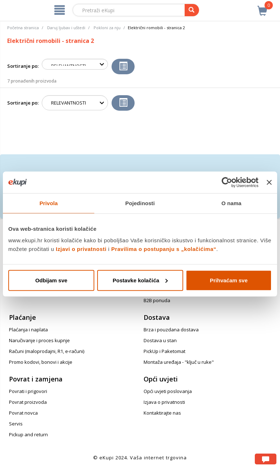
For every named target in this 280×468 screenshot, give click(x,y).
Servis (16, 423)
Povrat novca (23, 413)
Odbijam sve (51, 280)
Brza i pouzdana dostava (171, 329)
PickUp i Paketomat (164, 351)
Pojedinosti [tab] (140, 203)
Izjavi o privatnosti (81, 249)
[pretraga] (192, 10)
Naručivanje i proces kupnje (39, 340)
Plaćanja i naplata (28, 329)
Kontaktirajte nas (162, 413)
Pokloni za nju (107, 27)
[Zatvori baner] (269, 182)
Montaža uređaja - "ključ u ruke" (179, 362)
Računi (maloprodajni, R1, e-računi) (46, 351)
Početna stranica (23, 27)
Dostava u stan (160, 340)
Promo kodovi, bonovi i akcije (40, 362)
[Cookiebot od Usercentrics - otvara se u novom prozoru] (226, 182)
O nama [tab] (231, 203)
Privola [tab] (49, 203)
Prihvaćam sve (229, 280)
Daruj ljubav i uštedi (66, 27)
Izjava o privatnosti (164, 402)
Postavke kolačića (140, 280)
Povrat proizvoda (28, 402)
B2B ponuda (157, 300)
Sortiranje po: (23, 66)
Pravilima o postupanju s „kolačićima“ (163, 249)
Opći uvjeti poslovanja (168, 391)
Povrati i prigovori (28, 391)
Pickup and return (28, 434)
